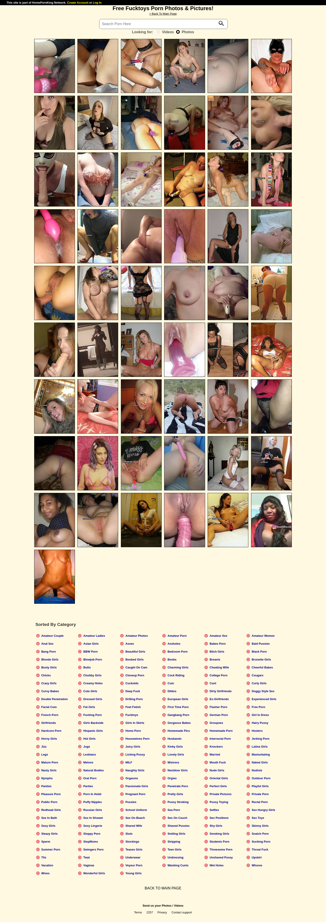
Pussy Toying (219, 802)
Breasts (215, 659)
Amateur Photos (136, 635)
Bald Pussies (261, 643)
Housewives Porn (137, 738)
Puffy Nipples (92, 802)
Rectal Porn (260, 802)
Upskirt (257, 857)
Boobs (172, 659)
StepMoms (90, 841)
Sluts (128, 833)
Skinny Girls (260, 825)
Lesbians (89, 754)
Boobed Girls (134, 659)
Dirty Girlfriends (221, 691)
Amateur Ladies (94, 635)
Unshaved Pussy (221, 857)
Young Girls (133, 873)
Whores (257, 865)
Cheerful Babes (262, 667)
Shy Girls (216, 825)
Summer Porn (50, 849)
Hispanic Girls (93, 730)
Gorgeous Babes (179, 723)
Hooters (257, 730)
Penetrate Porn (178, 786)
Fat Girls (89, 707)
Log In (97, 2)
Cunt (213, 683)
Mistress (173, 762)
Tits (43, 857)
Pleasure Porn (51, 794)
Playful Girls (260, 786)
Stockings (132, 841)
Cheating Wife (219, 667)
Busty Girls (49, 667)
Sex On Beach (135, 818)
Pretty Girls (175, 794)
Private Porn (260, 794)
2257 (149, 912)
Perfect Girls (218, 786)
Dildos (172, 691)
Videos (165, 32)
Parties (88, 786)
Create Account (77, 2)
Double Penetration (54, 699)
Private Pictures (221, 794)
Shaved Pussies (178, 825)
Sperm (45, 841)
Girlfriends (48, 723)
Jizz (43, 746)
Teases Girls (133, 849)
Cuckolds (132, 683)
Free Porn (258, 707)
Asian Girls (91, 643)
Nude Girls (217, 770)
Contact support (181, 912)
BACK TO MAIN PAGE (163, 888)
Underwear (132, 857)
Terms (138, 912)
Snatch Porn (260, 833)
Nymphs (47, 778)
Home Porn (133, 730)
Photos (185, 32)
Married (215, 754)
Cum (171, 683)
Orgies (172, 778)
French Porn (49, 715)
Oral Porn (89, 778)
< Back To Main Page (163, 13)
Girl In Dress (260, 715)
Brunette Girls (261, 659)
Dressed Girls (92, 699)
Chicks (46, 675)
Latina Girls (260, 746)
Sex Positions (219, 818)
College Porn (219, 675)
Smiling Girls (176, 833)
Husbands (175, 738)
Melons (88, 762)
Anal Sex (47, 643)
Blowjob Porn (92, 659)
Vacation (47, 865)
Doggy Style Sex (263, 691)
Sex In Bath (49, 818)
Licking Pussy (135, 754)
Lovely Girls (176, 754)
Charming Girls (178, 667)
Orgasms (131, 778)
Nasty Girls (49, 770)
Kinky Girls (175, 746)
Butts (87, 667)
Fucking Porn (92, 715)
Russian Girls (92, 810)
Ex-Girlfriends (219, 699)
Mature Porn (49, 762)
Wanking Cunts (178, 865)
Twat (86, 857)
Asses (129, 643)
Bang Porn (48, 651)
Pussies (130, 802)
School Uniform (136, 810)
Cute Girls (90, 691)
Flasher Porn (218, 707)
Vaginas (88, 865)
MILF (128, 762)
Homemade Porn (221, 730)
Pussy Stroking (178, 802)
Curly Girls (259, 683)
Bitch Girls (217, 651)
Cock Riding (176, 675)
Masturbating (261, 754)
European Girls (178, 699)
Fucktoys (131, 715)
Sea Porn (174, 810)
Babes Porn (218, 643)
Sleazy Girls (49, 833)
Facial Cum (49, 707)
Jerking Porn (260, 738)
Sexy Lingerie (92, 825)
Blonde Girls (49, 659)
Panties (46, 786)
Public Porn (49, 802)
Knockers (216, 746)
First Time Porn (178, 707)
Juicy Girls (132, 746)
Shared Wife (133, 825)
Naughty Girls (134, 770)
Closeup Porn (134, 675)
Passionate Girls (136, 786)
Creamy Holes (93, 683)
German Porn (219, 715)
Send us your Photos (157, 905)
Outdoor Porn (261, 778)
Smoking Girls (219, 833)
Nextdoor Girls (178, 770)
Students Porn (219, 841)
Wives (45, 873)
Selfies (214, 810)
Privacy (162, 912)
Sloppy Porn (91, 833)
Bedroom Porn (178, 651)
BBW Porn (90, 651)
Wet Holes (217, 865)
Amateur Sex (218, 635)
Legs (44, 754)
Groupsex (216, 723)
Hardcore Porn (51, 730)
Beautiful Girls (135, 651)
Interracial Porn (220, 738)
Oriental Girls (219, 778)
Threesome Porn (221, 849)
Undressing (175, 857)
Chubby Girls (92, 675)
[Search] (163, 24)
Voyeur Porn (133, 865)
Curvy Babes (50, 691)
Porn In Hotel (92, 794)
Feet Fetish (133, 707)
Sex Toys (258, 818)
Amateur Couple (52, 635)
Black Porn (259, 651)
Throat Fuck (260, 849)
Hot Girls (89, 738)
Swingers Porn (93, 849)
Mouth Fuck (218, 762)
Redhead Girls (51, 810)
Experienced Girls (264, 699)
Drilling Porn (134, 699)
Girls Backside (93, 723)
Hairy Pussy (260, 723)
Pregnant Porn (135, 794)
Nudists (257, 770)
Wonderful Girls (94, 873)
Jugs (86, 746)
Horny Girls (49, 738)
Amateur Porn (177, 635)
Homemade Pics (179, 730)
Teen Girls (175, 849)
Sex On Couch (177, 818)
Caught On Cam (136, 667)
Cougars (258, 675)
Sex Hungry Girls (263, 810)
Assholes (174, 643)
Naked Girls (260, 762)
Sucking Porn (261, 841)
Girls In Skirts (134, 723)
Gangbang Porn (178, 715)
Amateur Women (263, 635)
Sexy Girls (48, 825)
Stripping (174, 841)
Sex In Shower (93, 818)
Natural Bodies (93, 770)
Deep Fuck (132, 691)
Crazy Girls (49, 683)
